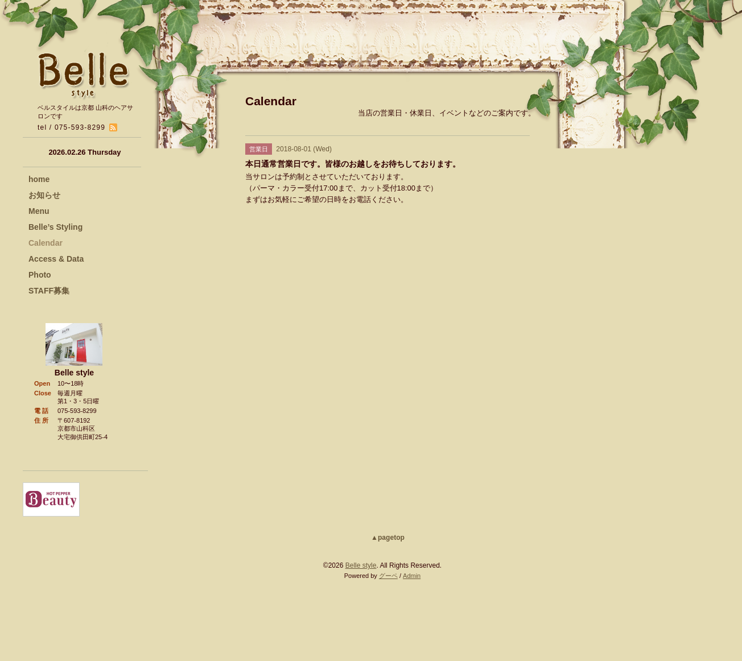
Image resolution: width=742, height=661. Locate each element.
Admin (412, 575)
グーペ (388, 575)
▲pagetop (388, 538)
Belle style (361, 565)
